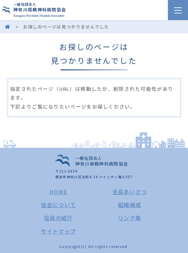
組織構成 (129, 205)
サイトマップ (58, 231)
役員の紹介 (58, 218)
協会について (58, 205)
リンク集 (129, 218)
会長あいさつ (129, 192)
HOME (58, 192)
